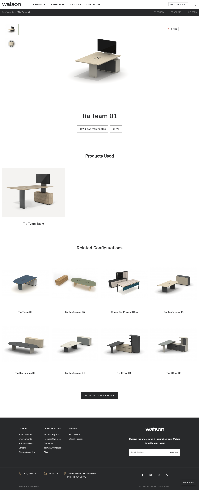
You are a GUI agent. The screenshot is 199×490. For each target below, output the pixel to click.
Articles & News (26, 443)
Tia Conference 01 (174, 312)
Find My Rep (75, 434)
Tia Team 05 (25, 312)
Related (192, 12)
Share (172, 29)
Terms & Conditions (53, 447)
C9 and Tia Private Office (124, 312)
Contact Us (93, 4)
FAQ (46, 452)
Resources (58, 4)
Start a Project (178, 4)
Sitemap (22, 486)
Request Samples (52, 438)
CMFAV (115, 129)
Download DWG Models (93, 129)
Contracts (48, 443)
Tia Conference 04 (75, 373)
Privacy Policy (33, 486)
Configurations (9, 12)
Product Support (51, 434)
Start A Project (76, 438)
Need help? (188, 482)
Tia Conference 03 (25, 373)
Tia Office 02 (174, 373)
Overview (159, 12)
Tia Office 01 (124, 373)
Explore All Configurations (100, 395)
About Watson (25, 434)
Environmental (25, 438)
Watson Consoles (27, 452)
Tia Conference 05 (75, 312)
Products (39, 4)
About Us (75, 4)
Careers (22, 447)
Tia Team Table (33, 223)
